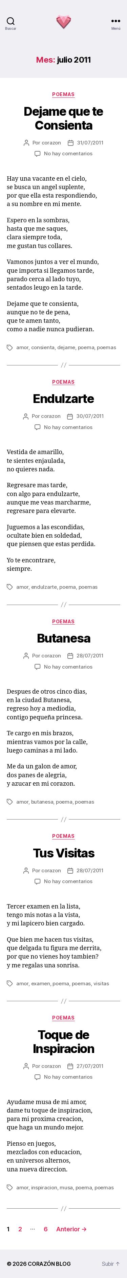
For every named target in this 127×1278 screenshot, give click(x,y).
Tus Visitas (63, 853)
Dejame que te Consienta (63, 118)
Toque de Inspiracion (63, 1041)
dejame (66, 347)
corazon (51, 142)
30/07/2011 (90, 416)
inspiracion (44, 1187)
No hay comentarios (68, 153)
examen (40, 983)
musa (66, 1187)
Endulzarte (63, 398)
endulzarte (44, 587)
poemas (63, 94)
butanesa (42, 802)
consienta (43, 347)
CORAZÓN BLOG (49, 1263)
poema (86, 347)
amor (22, 347)
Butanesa (63, 638)
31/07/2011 (90, 142)
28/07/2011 (90, 655)
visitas (101, 983)
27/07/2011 (90, 1066)
